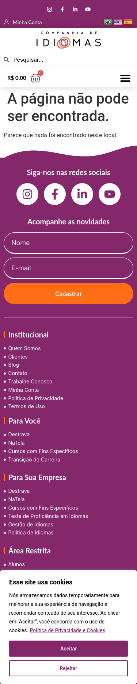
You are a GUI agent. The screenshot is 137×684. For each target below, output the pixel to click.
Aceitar (68, 649)
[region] (68, 627)
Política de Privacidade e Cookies (67, 630)
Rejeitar (68, 668)
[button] (125, 78)
